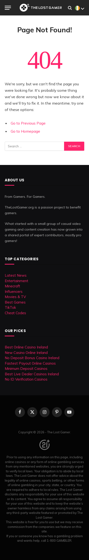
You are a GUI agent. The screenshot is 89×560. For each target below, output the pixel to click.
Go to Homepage (25, 131)
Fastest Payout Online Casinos (30, 363)
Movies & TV (15, 296)
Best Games (15, 302)
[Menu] (8, 7)
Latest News (16, 275)
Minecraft (12, 286)
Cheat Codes (15, 313)
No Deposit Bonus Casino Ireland (32, 358)
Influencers (14, 291)
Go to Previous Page (28, 123)
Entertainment (16, 281)
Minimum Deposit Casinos (26, 368)
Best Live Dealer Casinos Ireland (32, 374)
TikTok (10, 307)
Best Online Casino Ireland (26, 347)
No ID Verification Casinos (26, 379)
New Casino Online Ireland (26, 352)
